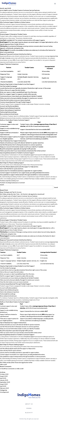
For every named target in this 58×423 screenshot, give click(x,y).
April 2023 (3, 386)
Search (2, 184)
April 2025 (3, 378)
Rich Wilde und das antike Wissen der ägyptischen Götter (16, 362)
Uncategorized (10, 182)
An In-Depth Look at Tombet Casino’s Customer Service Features (29, 94)
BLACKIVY (29, 412)
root (17, 180)
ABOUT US (29, 404)
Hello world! (3, 364)
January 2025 (4, 380)
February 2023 (4, 388)
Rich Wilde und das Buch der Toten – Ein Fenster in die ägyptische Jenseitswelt (22, 194)
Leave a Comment (19, 182)
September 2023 (5, 382)
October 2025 (4, 374)
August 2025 (4, 376)
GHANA (29, 408)
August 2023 (4, 384)
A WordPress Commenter (7, 368)
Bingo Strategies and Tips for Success (10, 192)
